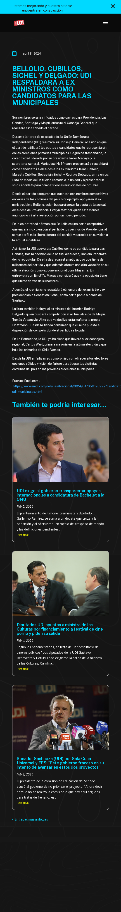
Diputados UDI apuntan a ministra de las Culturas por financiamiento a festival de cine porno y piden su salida (60, 629)
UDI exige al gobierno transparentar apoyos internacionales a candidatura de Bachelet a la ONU (60, 495)
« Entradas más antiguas (30, 819)
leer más (23, 535)
